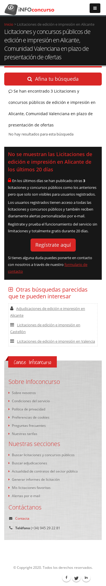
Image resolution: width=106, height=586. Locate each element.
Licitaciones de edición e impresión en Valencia (52, 341)
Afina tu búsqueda (53, 78)
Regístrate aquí (53, 244)
